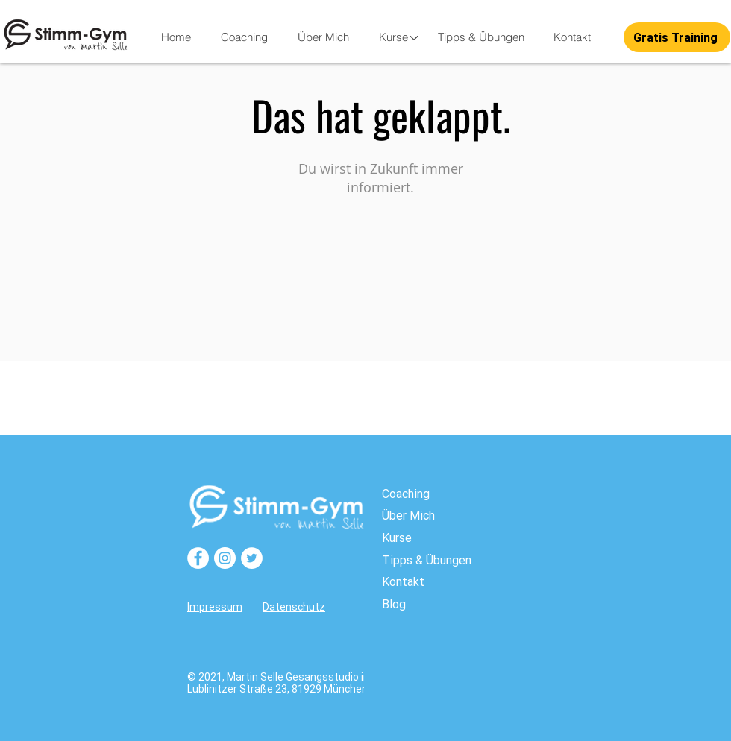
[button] (392, 37)
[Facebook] (198, 558)
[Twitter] (252, 558)
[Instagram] (225, 558)
